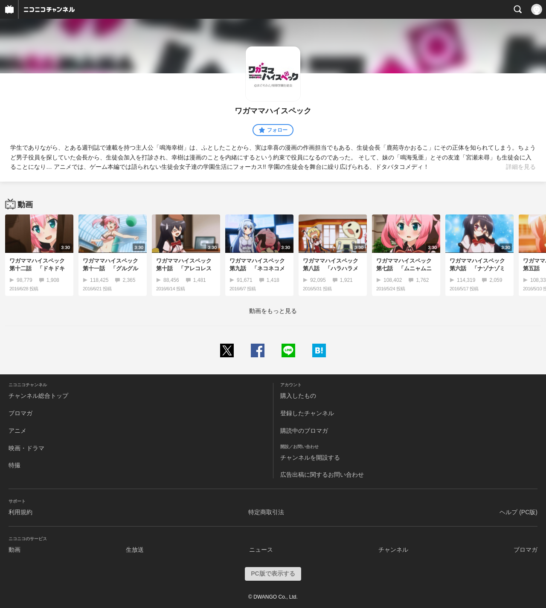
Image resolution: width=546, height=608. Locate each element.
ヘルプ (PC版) (518, 512)
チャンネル (393, 549)
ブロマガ (20, 413)
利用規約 (20, 512)
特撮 (14, 465)
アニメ (17, 430)
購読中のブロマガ (304, 430)
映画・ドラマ (26, 448)
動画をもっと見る (273, 310)
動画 (14, 549)
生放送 (135, 549)
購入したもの (298, 395)
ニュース (261, 549)
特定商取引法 (266, 512)
